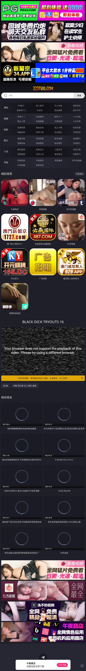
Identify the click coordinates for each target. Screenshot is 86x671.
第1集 (5, 385)
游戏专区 (77, 105)
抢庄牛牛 (77, 110)
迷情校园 (21, 154)
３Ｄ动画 (77, 116)
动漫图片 (77, 138)
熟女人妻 (21, 121)
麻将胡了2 (21, 110)
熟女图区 (58, 143)
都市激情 (21, 149)
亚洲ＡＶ (21, 116)
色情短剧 (40, 165)
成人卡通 (58, 127)
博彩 (6, 107)
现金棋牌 (58, 110)
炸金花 (40, 110)
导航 (6, 162)
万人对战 (58, 105)
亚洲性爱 (21, 127)
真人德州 (40, 105)
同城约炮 (21, 160)
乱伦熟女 (58, 132)
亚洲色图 (40, 138)
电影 (6, 129)
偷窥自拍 (21, 138)
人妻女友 (58, 149)
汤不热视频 (77, 160)
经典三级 (40, 132)
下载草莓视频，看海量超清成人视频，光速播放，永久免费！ (50, 378)
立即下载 (62, 665)
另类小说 (40, 154)
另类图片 (77, 143)
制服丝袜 (21, 132)
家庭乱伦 (40, 149)
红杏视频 (21, 165)
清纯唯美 (40, 143)
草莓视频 (58, 160)
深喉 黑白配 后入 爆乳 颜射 (24, 385)
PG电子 (21, 105)
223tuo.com (43, 88)
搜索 (79, 95)
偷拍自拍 (40, 127)
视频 (6, 118)
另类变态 (77, 132)
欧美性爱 (77, 127)
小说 (6, 151)
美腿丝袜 (21, 143)
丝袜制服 (40, 121)
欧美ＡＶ (58, 116)
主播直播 (58, 121)
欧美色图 (58, 138)
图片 (6, 140)
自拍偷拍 (40, 116)
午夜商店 (40, 160)
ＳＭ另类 (77, 121)
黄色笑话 (58, 154)
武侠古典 (77, 149)
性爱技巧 (77, 154)
